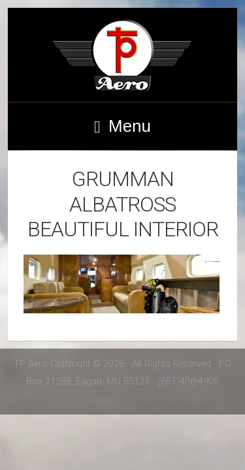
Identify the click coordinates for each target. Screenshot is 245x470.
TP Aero (122, 55)
